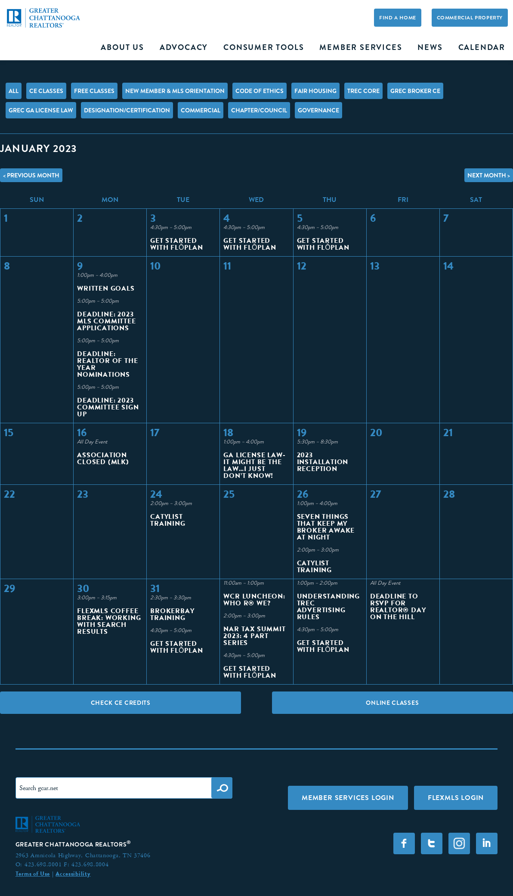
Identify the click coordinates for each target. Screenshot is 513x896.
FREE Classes (94, 91)
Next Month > (488, 175)
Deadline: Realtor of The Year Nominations (107, 364)
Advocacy (184, 47)
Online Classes (392, 703)
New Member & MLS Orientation (175, 91)
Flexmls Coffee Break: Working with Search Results (109, 621)
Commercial (200, 110)
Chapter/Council (259, 110)
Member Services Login (348, 797)
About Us (122, 47)
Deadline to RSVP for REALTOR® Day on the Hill (398, 606)
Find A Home (397, 17)
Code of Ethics (259, 91)
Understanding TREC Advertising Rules (328, 606)
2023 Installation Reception (323, 461)
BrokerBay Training (172, 614)
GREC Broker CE (415, 91)
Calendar (481, 47)
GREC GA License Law (41, 110)
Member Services (360, 47)
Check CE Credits (121, 703)
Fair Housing (315, 91)
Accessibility (73, 873)
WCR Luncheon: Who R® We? (254, 600)
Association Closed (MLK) (103, 458)
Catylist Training (167, 520)
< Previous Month (31, 175)
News (429, 47)
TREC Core (363, 91)
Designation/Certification (127, 110)
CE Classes (46, 91)
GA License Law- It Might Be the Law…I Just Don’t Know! (254, 465)
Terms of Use (32, 873)
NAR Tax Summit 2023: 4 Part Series (254, 635)
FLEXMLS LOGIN (456, 797)
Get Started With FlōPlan (176, 244)
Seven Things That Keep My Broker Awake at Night (326, 527)
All (14, 91)
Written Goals (105, 288)
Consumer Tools (263, 47)
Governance (318, 110)
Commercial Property (470, 17)
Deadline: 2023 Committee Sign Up (108, 407)
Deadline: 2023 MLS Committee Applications (106, 321)
